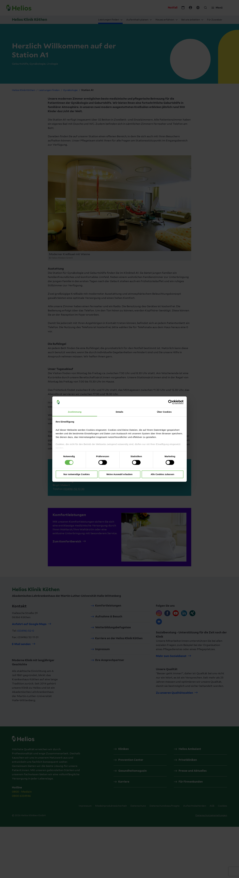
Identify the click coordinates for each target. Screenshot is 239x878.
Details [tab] (119, 412)
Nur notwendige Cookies (76, 474)
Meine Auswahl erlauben (120, 474)
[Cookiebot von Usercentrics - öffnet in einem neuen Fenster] (170, 402)
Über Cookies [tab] (164, 412)
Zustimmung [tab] (75, 412)
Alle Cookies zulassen (162, 474)
